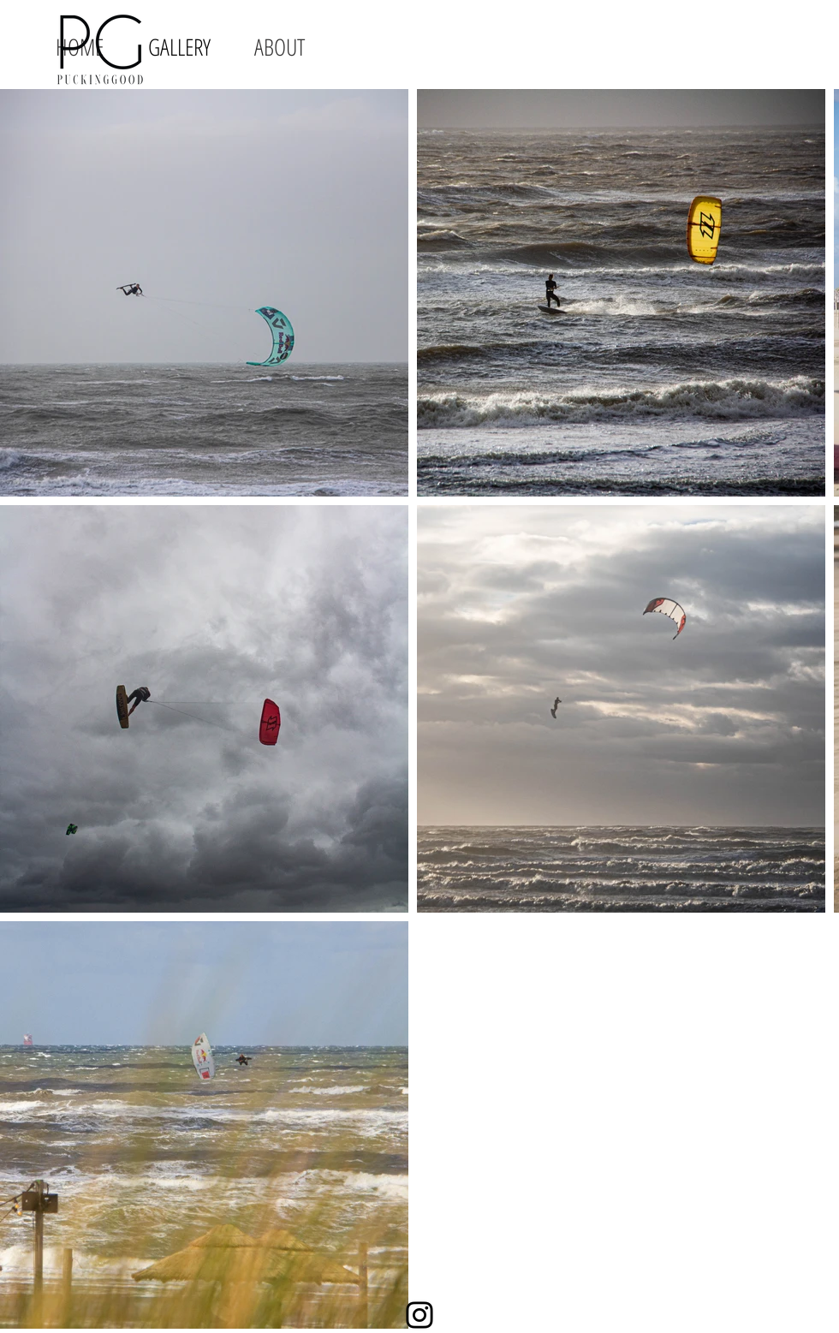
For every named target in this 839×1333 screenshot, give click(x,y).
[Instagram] (419, 1315)
